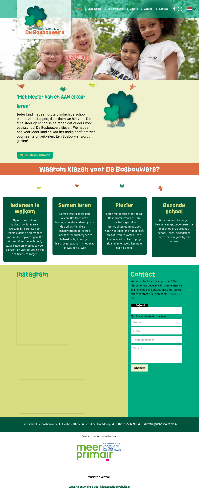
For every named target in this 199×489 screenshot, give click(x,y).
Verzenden (139, 368)
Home (78, 9)
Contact (163, 9)
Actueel (148, 9)
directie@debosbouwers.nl (160, 424)
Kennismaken (35, 155)
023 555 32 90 (127, 424)
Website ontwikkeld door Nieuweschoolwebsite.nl (99, 487)
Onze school (94, 9)
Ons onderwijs (115, 9)
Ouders (134, 9)
